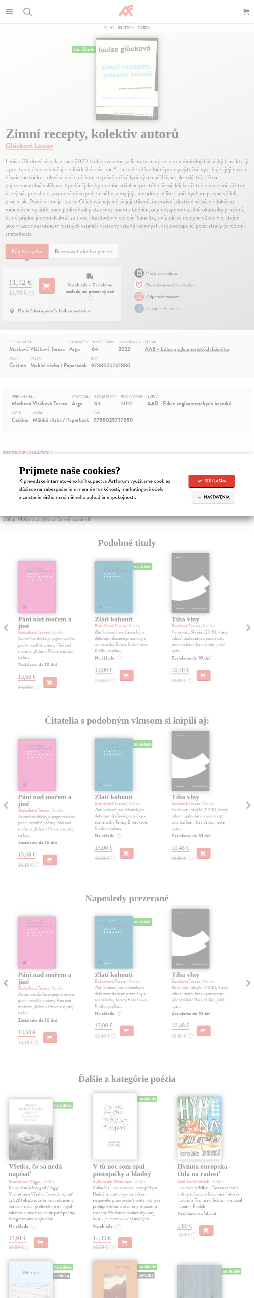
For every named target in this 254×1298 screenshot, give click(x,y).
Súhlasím (212, 481)
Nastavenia (213, 497)
